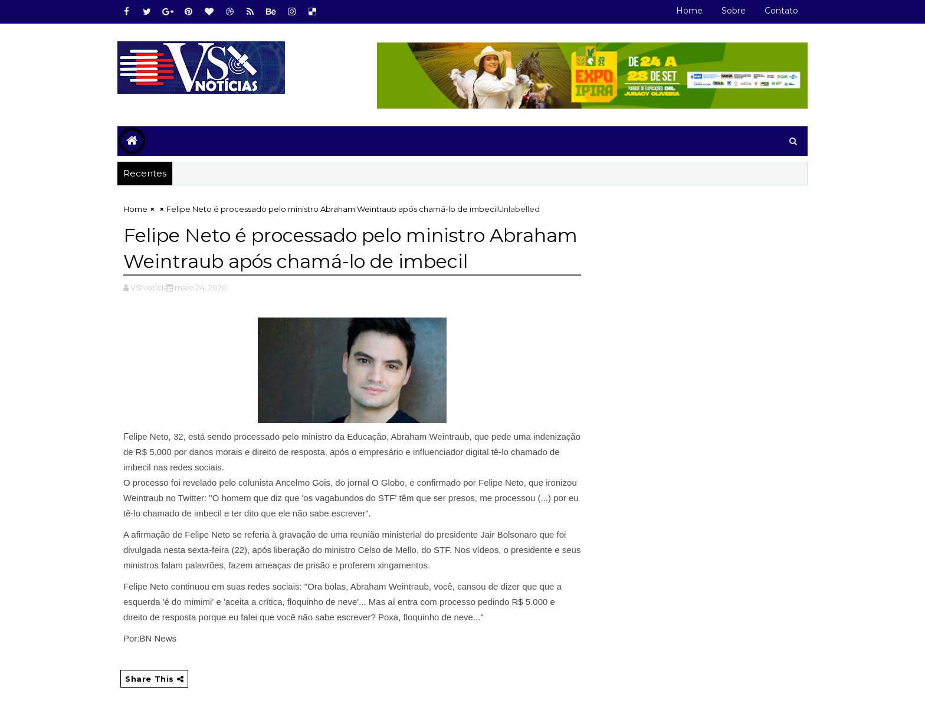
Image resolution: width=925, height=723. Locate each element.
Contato (781, 10)
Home (689, 10)
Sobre (733, 10)
